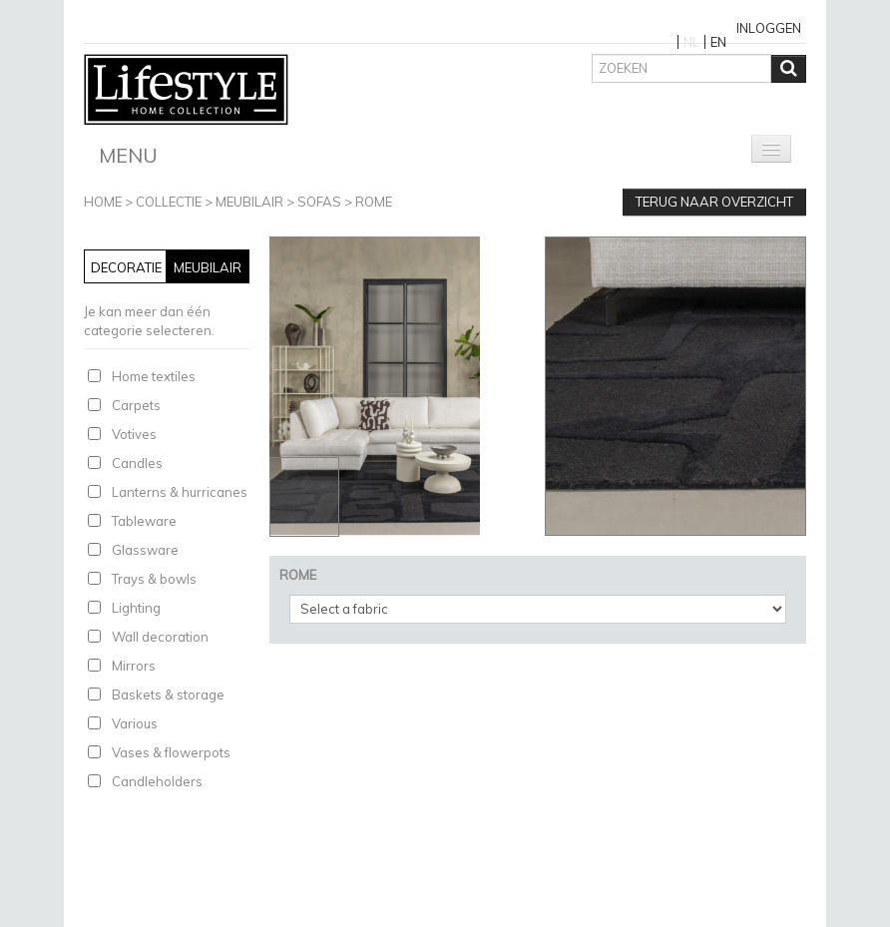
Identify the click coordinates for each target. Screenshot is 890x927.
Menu (128, 155)
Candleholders (157, 781)
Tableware (144, 521)
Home (103, 202)
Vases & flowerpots (171, 752)
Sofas (319, 202)
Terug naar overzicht (714, 202)
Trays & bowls (154, 579)
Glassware (145, 550)
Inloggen (768, 28)
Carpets (136, 405)
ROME (373, 202)
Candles (137, 463)
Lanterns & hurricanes (179, 492)
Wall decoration (160, 637)
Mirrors (134, 666)
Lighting (136, 608)
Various (135, 723)
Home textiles (154, 376)
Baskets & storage (168, 694)
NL (691, 42)
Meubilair (249, 202)
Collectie (169, 202)
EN (718, 42)
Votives (134, 434)
